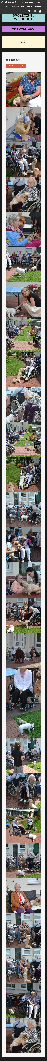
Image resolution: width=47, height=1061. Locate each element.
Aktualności (23, 29)
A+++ (38, 6)
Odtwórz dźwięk (15, 66)
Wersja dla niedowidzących (30, 2)
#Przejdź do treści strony (10, 2)
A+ (22, 6)
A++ (29, 6)
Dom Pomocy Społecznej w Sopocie (23, 15)
